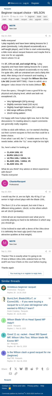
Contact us (6, 386)
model (16, 19)
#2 (50, 192)
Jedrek (9, 326)
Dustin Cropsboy (13, 311)
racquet (24, 19)
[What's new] (43, 3)
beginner (31, 17)
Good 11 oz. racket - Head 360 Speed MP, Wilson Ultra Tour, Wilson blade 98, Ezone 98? (27, 337)
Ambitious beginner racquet (21, 287)
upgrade (38, 19)
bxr (8, 344)
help (10, 19)
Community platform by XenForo (22, 393)
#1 (50, 36)
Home (4, 388)
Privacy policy (32, 386)
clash (4, 19)
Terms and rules (19, 386)
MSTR (6, 16)
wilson (46, 19)
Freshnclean (11, 290)
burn (45, 17)
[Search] (48, 3)
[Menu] (4, 3)
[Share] (46, 36)
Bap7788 (10, 358)
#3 (50, 251)
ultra (30, 19)
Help (42, 386)
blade (39, 17)
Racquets (21, 290)
